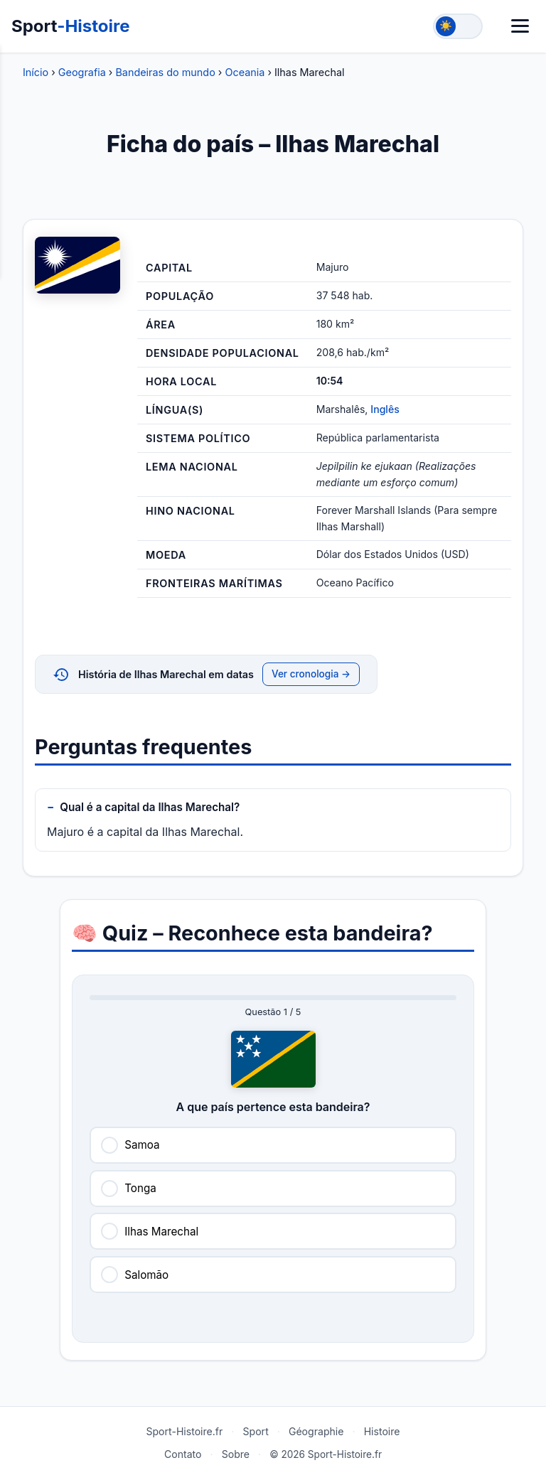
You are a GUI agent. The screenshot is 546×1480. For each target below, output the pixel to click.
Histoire (382, 1431)
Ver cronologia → (311, 674)
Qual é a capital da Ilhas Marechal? (150, 807)
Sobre (236, 1454)
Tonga (140, 1188)
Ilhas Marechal (161, 1231)
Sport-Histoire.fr (184, 1431)
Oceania (244, 72)
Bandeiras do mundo (165, 72)
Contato (183, 1454)
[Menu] (520, 26)
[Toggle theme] (458, 26)
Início (35, 72)
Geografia (82, 72)
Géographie (316, 1431)
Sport (70, 26)
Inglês (384, 409)
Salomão (146, 1275)
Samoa (141, 1145)
